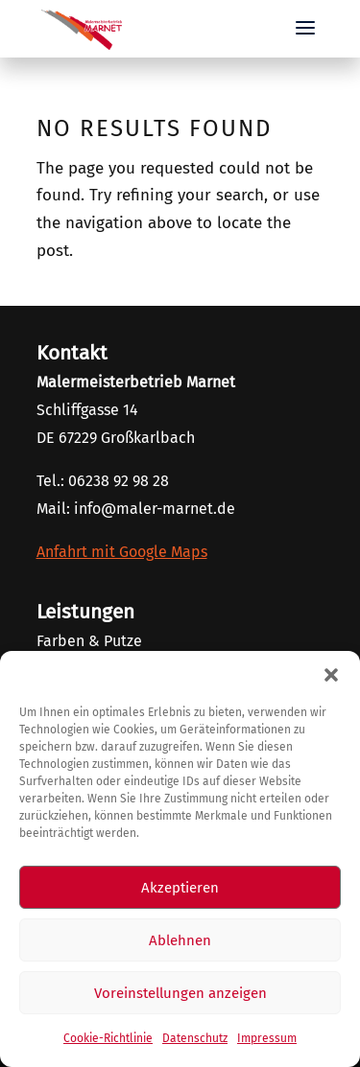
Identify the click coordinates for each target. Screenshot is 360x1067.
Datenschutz (195, 1038)
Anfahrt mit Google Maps (121, 552)
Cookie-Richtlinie (108, 1038)
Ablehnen (180, 940)
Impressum (267, 1038)
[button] (331, 674)
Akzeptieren (180, 887)
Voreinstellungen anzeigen (180, 993)
